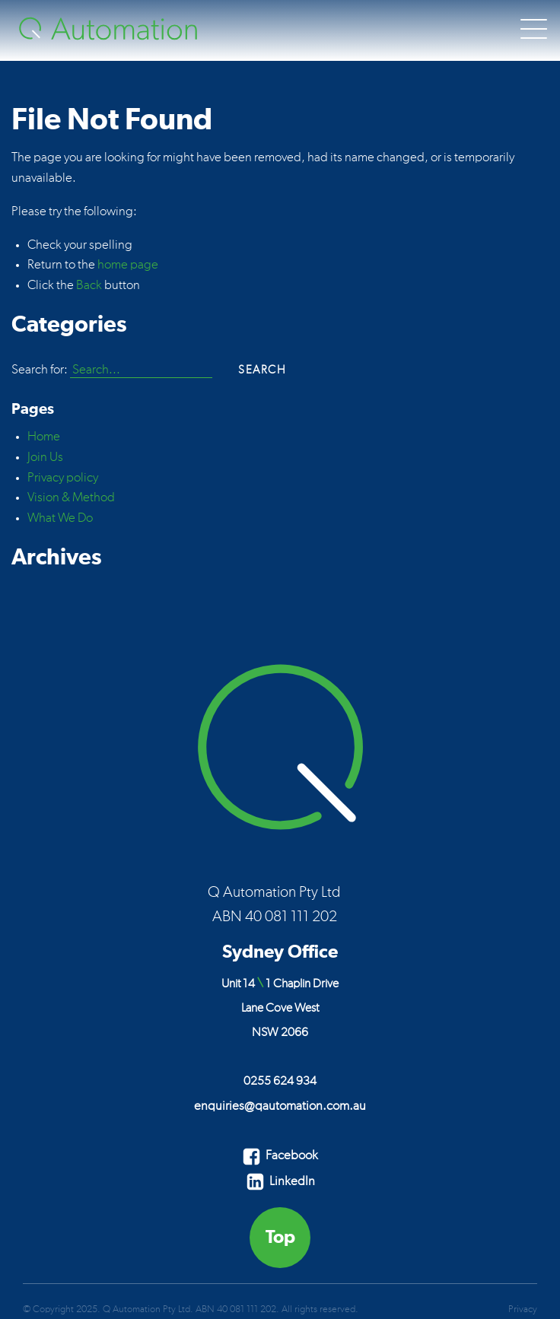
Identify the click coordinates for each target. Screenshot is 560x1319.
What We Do (60, 518)
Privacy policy (62, 478)
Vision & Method (71, 497)
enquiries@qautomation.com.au (280, 1106)
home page (127, 265)
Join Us (45, 457)
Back (89, 285)
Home (43, 437)
